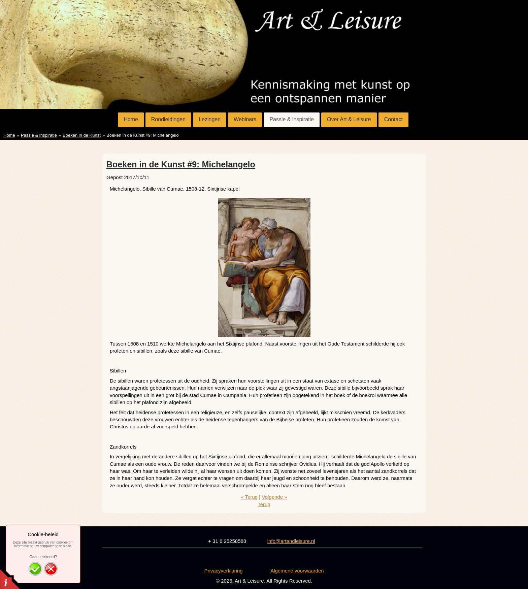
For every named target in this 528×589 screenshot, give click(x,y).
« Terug (249, 497)
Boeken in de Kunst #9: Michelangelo (180, 164)
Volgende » (274, 497)
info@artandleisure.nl (291, 541)
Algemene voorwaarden (297, 571)
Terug (264, 504)
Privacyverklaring (223, 571)
